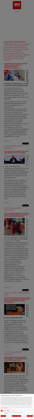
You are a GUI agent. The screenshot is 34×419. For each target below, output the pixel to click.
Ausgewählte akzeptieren (16, 416)
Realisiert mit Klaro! (30, 417)
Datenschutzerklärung (20, 406)
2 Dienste (6, 413)
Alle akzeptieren (30, 416)
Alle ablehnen (3, 416)
